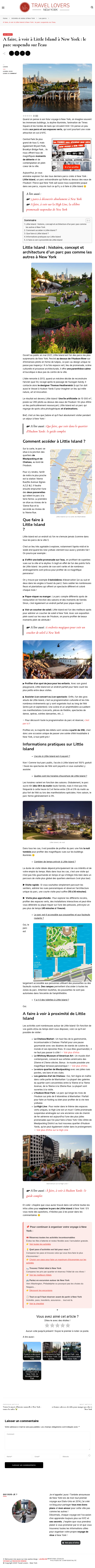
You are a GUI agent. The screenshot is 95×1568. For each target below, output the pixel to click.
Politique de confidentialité (63, 1560)
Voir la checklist (36, 1303)
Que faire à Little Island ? (37, 233)
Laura (5, 66)
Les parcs (8, 34)
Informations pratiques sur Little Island (43, 237)
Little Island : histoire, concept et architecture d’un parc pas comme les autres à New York (56, 225)
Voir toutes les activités (40, 1244)
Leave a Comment (11, 73)
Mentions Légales (56, 1559)
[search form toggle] (92, 7)
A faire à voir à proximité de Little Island (44, 240)
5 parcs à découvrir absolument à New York (56, 199)
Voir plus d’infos (71, 1052)
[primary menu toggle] (3, 8)
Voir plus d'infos (72, 1543)
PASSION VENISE (19, 1561)
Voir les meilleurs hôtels (40, 1275)
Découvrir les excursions (40, 1290)
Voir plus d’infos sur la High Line (52, 1130)
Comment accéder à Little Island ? (41, 230)
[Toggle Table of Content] (86, 220)
